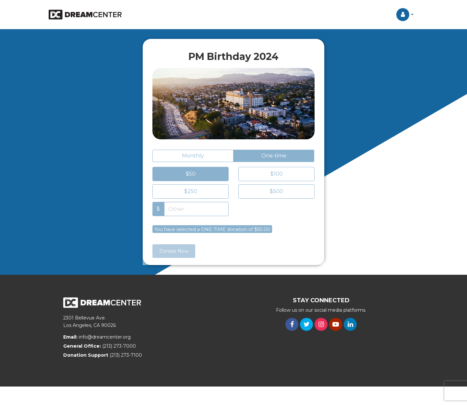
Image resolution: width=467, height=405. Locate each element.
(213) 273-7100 (126, 355)
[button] (404, 14)
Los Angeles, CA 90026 (89, 325)
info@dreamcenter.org (105, 337)
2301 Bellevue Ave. (84, 318)
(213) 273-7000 (119, 346)
